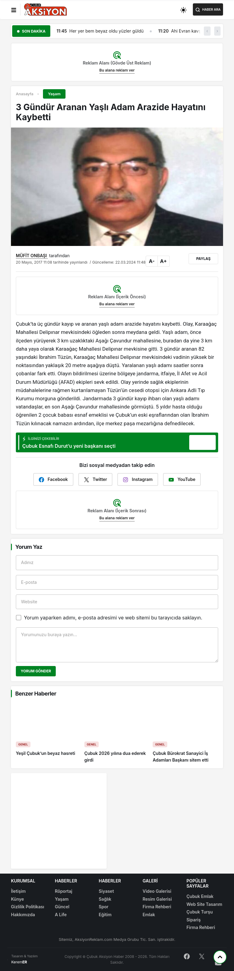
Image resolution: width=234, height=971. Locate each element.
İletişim (18, 891)
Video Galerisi (157, 891)
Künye (17, 899)
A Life (61, 914)
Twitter (95, 479)
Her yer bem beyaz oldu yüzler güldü (106, 30)
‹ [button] (207, 30)
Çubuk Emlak (199, 896)
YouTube (181, 479)
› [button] (217, 30)
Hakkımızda (23, 914)
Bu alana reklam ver (117, 70)
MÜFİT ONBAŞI (32, 255)
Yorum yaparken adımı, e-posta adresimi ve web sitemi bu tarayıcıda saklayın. (113, 618)
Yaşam (54, 94)
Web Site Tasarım (204, 904)
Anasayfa (24, 94)
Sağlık (105, 899)
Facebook (53, 479)
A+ (163, 261)
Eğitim (105, 914)
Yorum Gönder (36, 671)
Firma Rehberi (157, 906)
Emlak (149, 914)
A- (151, 261)
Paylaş (203, 258)
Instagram (138, 479)
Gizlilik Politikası (27, 906)
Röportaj (63, 891)
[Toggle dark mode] (183, 9)
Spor (103, 906)
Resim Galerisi (157, 899)
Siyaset (106, 891)
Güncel (62, 906)
